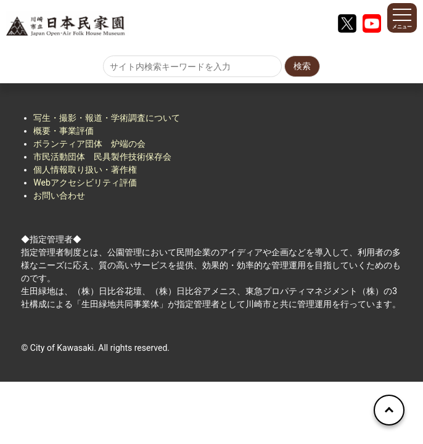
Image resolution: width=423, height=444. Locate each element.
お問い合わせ (59, 195)
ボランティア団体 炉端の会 (89, 144)
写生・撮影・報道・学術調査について (106, 118)
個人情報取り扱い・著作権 (85, 170)
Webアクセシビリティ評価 (85, 182)
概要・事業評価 (63, 131)
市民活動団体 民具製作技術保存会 (102, 157)
